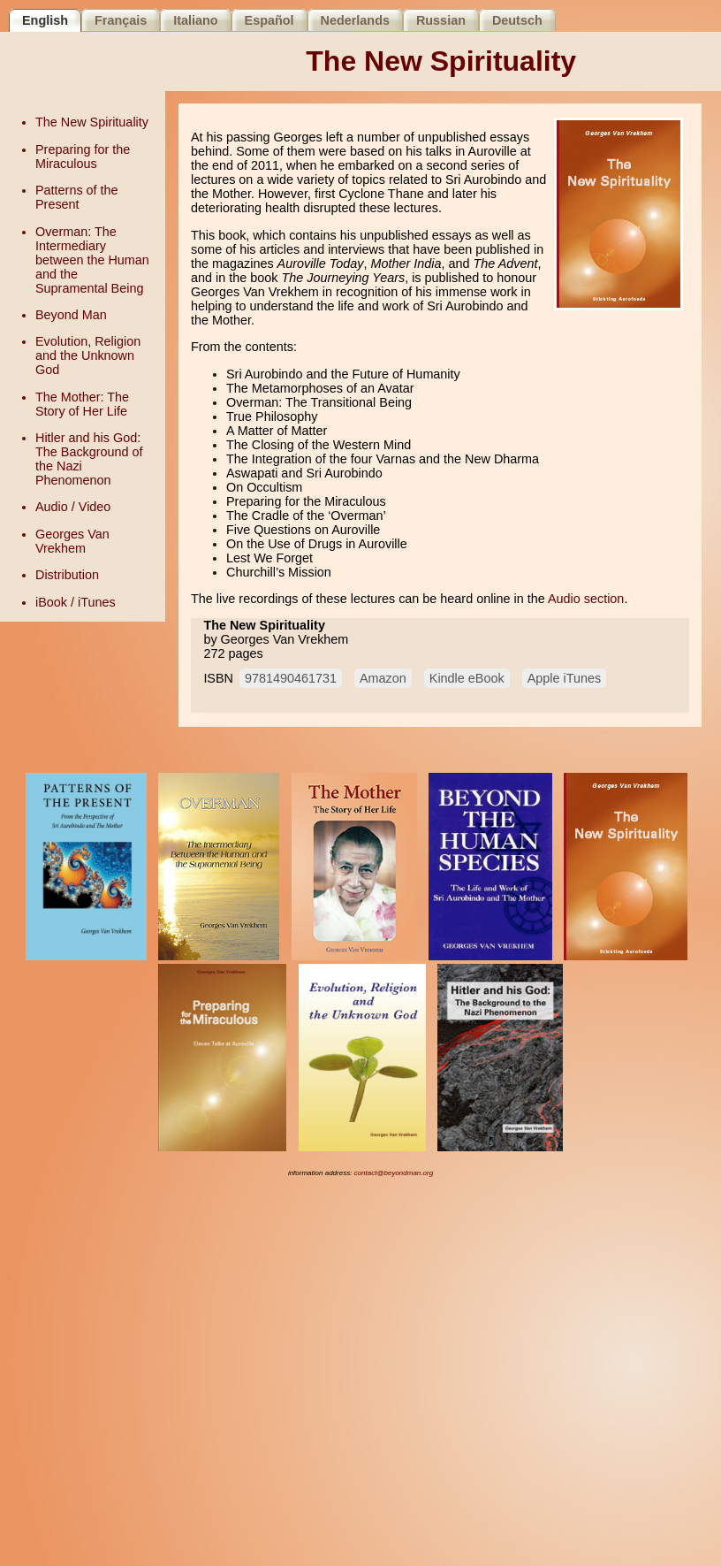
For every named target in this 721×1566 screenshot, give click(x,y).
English (45, 20)
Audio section (586, 599)
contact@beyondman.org (394, 1173)
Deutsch (517, 20)
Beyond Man (71, 315)
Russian (441, 20)
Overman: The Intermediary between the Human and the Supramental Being (92, 260)
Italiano (195, 20)
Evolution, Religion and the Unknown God (87, 355)
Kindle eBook (467, 678)
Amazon (383, 678)
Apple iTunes (564, 678)
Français (121, 20)
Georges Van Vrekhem (72, 541)
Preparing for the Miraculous (82, 156)
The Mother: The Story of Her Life (82, 404)
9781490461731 (291, 678)
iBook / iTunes (75, 602)
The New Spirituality (91, 122)
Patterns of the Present (76, 197)
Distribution (67, 575)
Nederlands (355, 20)
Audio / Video (72, 507)
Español (269, 20)
